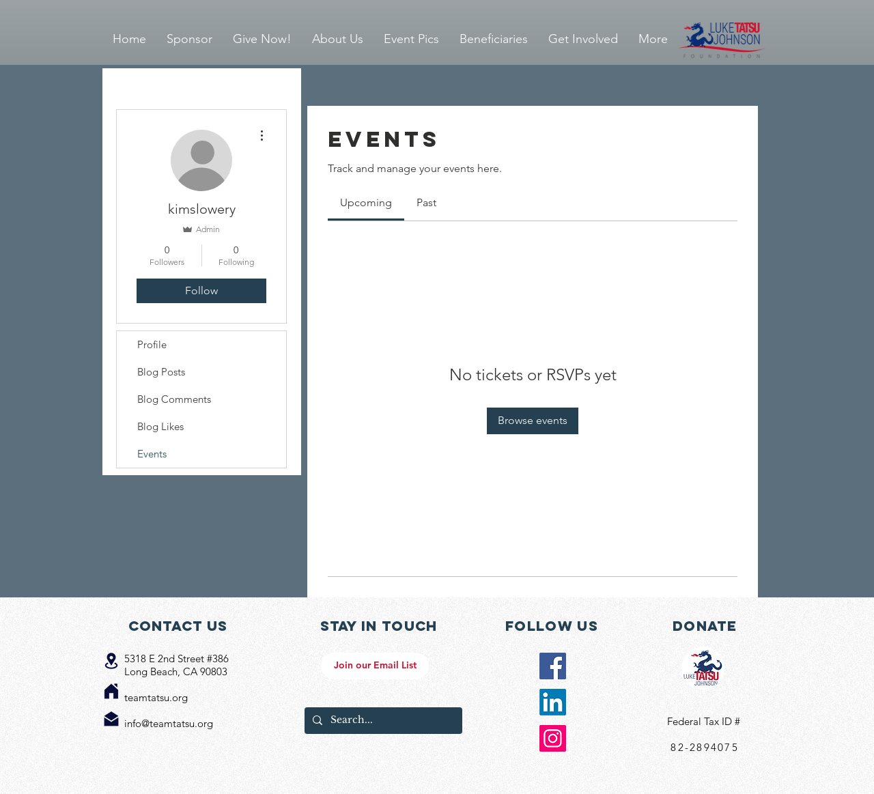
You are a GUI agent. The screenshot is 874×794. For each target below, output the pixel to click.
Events (152, 453)
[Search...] (382, 720)
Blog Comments (174, 399)
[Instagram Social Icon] (552, 738)
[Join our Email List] (375, 666)
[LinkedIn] (552, 702)
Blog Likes (160, 426)
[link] (366, 202)
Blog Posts (161, 371)
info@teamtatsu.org (168, 723)
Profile (152, 344)
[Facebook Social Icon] (552, 666)
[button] (411, 39)
